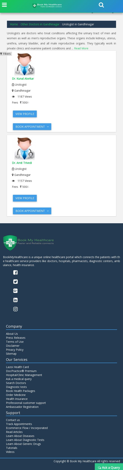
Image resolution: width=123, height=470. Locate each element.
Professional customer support (26, 403)
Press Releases (15, 338)
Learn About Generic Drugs (23, 444)
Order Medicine (16, 395)
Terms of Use (15, 342)
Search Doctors (16, 383)
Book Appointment (32, 126)
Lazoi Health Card (17, 367)
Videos (10, 452)
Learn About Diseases (20, 436)
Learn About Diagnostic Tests (25, 440)
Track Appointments (19, 424)
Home (14, 24)
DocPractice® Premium (21, 371)
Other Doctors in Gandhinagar (40, 24)
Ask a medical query (19, 379)
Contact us (13, 420)
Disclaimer (12, 346)
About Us (12, 334)
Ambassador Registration (22, 407)
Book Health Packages (20, 391)
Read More (81, 48)
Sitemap (11, 353)
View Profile (24, 114)
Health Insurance (17, 399)
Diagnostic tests (16, 387)
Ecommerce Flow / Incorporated (27, 428)
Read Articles (14, 432)
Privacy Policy (14, 350)
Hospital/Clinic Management (24, 375)
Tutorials (11, 448)
